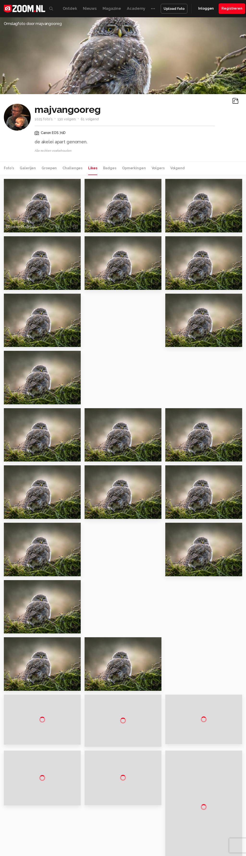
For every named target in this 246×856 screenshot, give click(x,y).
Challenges (72, 168)
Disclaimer (206, 780)
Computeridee (45, 829)
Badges (109, 168)
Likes (92, 168)
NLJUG (185, 834)
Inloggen (206, 8)
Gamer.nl (222, 829)
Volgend (177, 168)
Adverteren (207, 771)
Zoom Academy (103, 834)
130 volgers (66, 119)
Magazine (112, 8)
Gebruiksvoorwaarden (216, 788)
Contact (204, 814)
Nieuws (90, 8)
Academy (136, 8)
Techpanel (204, 829)
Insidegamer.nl (47, 834)
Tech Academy (129, 834)
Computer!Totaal (81, 829)
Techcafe (148, 829)
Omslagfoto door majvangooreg (33, 23)
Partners (205, 797)
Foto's (9, 168)
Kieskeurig (23, 829)
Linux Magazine (166, 834)
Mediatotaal (129, 829)
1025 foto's (44, 119)
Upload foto (174, 9)
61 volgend (90, 119)
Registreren (231, 8)
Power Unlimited (74, 834)
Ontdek (70, 8)
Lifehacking (185, 829)
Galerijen (28, 168)
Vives (147, 834)
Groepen (49, 168)
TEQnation (201, 834)
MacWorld (166, 829)
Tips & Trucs (107, 829)
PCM (63, 829)
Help (202, 805)
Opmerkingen (134, 168)
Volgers (158, 168)
